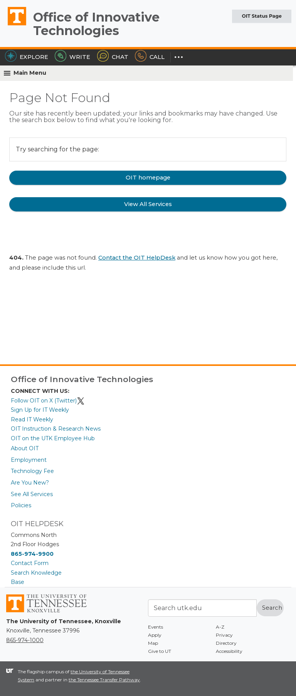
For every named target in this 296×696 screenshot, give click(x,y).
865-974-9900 (32, 553)
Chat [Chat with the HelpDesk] (112, 57)
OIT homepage (148, 177)
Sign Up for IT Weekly (40, 409)
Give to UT (159, 651)
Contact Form (30, 563)
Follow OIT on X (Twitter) (48, 400)
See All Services (32, 494)
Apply (154, 635)
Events (155, 627)
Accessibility (229, 651)
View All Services (148, 204)
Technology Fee (32, 471)
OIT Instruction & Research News (56, 428)
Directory (226, 643)
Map (153, 643)
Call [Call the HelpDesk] (150, 57)
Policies (21, 505)
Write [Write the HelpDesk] (72, 57)
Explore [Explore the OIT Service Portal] (26, 57)
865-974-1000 (25, 640)
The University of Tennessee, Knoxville (13, 25)
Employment (29, 459)
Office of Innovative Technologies (96, 24)
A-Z (220, 627)
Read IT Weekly (32, 419)
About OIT (25, 448)
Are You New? (30, 482)
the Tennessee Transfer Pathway (104, 680)
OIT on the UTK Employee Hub (53, 438)
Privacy (224, 635)
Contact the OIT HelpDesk (136, 257)
